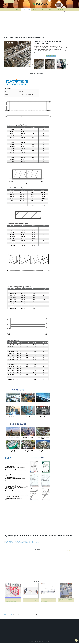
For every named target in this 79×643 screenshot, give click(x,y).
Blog (41, 20)
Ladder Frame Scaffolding (18, 535)
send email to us (50, 55)
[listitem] (39, 63)
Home (17, 20)
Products (26, 20)
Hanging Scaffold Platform (8, 535)
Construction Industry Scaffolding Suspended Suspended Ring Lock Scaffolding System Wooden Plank (22, 542)
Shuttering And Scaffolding (40, 535)
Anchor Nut (63, 535)
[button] (5, 4)
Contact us (50, 20)
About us (60, 20)
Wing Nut (23, 536)
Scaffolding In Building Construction (29, 535)
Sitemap (48, 641)
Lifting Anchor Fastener (17, 536)
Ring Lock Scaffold (57, 535)
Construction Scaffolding (49, 535)
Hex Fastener (10, 536)
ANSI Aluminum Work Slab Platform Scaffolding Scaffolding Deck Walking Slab (20, 541)
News (34, 20)
